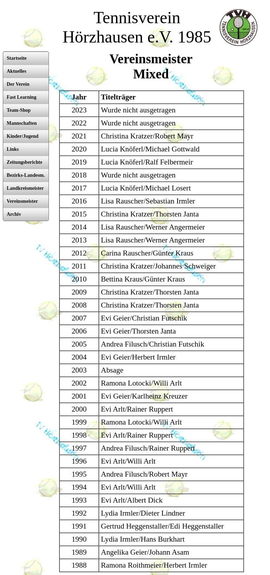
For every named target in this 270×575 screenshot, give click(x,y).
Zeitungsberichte (24, 162)
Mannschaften (22, 123)
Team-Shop (19, 110)
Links (13, 149)
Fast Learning (21, 97)
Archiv (14, 214)
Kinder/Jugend (22, 136)
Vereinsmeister (22, 201)
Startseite (17, 58)
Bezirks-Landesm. (26, 175)
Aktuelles (16, 71)
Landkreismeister (25, 188)
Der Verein (18, 84)
